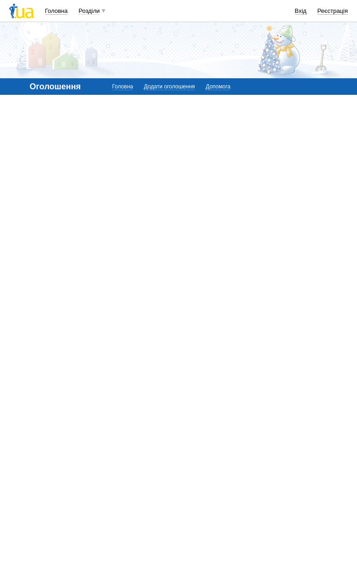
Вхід (301, 10)
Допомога (218, 86)
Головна (56, 10)
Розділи (89, 10)
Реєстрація (332, 10)
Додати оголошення (169, 86)
